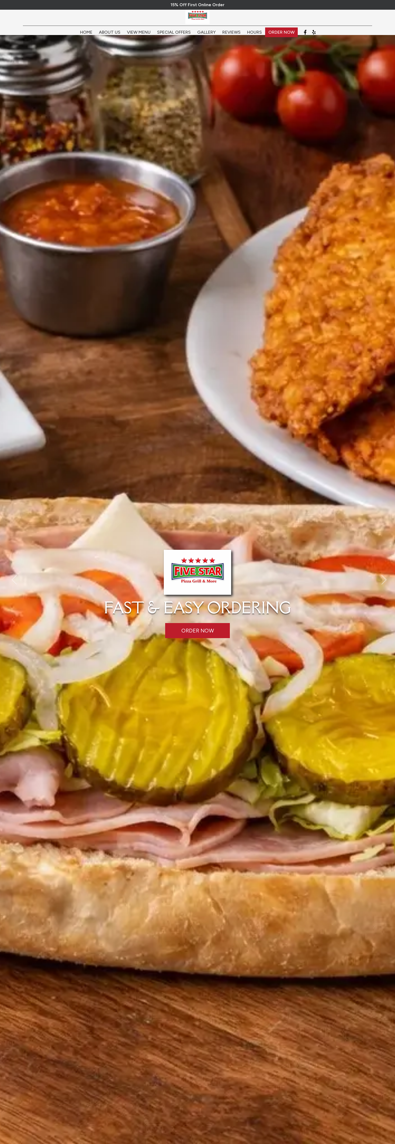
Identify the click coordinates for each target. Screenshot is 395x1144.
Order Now (281, 35)
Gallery (206, 35)
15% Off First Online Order (197, 4)
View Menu (139, 35)
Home (86, 35)
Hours (254, 35)
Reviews (231, 35)
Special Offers (174, 35)
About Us (109, 35)
